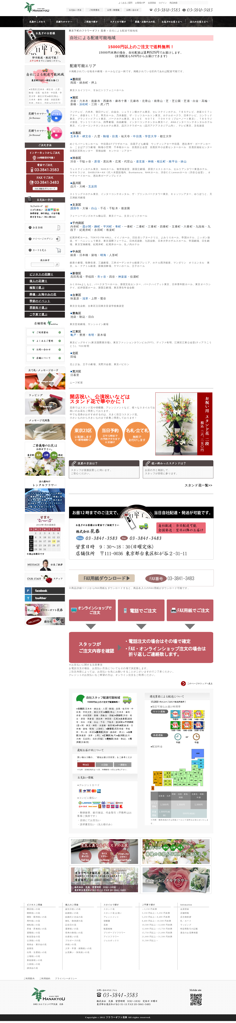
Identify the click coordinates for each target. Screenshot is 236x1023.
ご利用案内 (29, 978)
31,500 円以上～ (150, 940)
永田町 (98, 229)
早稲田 (89, 276)
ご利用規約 (44, 978)
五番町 (176, 226)
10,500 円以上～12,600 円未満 (157, 925)
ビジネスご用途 (34, 905)
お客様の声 (140, 3)
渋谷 (73, 161)
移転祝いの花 (33, 925)
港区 (75, 97)
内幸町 (74, 226)
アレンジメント (111, 917)
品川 (73, 186)
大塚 (85, 208)
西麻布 (107, 100)
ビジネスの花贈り (41, 274)
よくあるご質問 (125, 3)
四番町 (164, 226)
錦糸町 (83, 82)
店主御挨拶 (185, 917)
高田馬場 (76, 276)
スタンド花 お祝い (113, 913)
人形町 (113, 255)
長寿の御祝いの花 (74, 933)
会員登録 (152, 3)
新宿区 (76, 273)
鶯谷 (103, 298)
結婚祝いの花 (71, 913)
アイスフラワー (111, 937)
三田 (94, 104)
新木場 (101, 334)
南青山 (158, 100)
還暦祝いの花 (71, 929)
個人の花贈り (38, 281)
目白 (91, 316)
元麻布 (134, 100)
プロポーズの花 (73, 940)
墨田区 (76, 79)
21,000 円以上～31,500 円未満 (157, 937)
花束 (106, 925)
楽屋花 (30, 948)
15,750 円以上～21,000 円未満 (157, 933)
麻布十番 (121, 100)
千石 (103, 208)
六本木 (83, 100)
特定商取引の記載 (189, 929)
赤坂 (73, 100)
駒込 (82, 316)
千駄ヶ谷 (85, 161)
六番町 (188, 226)
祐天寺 (125, 136)
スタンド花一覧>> (198, 485)
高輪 (204, 100)
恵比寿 (107, 161)
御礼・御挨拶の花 (74, 921)
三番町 (152, 226)
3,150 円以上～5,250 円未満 (156, 913)
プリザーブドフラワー (115, 933)
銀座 (73, 255)
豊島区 (76, 313)
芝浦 (187, 100)
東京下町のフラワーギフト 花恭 (87, 30)
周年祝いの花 (33, 921)
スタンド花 (109, 909)
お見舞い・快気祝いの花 (77, 952)
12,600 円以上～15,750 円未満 (157, 929)
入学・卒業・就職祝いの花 (78, 948)
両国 (73, 82)
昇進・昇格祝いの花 (37, 929)
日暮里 (74, 375)
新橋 (73, 104)
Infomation (186, 905)
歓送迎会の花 (33, 937)
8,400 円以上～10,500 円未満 (156, 921)
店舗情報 (184, 913)
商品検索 (174, 3)
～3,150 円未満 (149, 909)
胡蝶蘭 (107, 921)
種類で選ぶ (37, 287)
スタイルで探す (111, 905)
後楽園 (125, 208)
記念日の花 (70, 925)
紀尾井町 (85, 229)
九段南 (200, 226)
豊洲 (82, 334)
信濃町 (134, 276)
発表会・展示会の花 (37, 944)
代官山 (128, 161)
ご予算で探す (148, 905)
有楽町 (110, 229)
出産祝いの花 (71, 937)
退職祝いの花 (33, 933)
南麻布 (95, 100)
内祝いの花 (70, 944)
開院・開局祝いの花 (37, 917)
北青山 (146, 100)
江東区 (76, 331)
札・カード (185, 921)
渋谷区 (76, 157)
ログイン (163, 3)
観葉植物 (108, 929)
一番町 (128, 226)
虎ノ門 (104, 104)
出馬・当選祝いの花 (37, 952)
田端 (73, 356)
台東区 (76, 294)
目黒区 (76, 132)
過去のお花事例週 (189, 933)
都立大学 (166, 136)
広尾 (118, 161)
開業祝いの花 (33, 913)
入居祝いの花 (33, 964)
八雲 (97, 136)
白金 (196, 100)
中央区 (76, 251)
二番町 (140, 226)
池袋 (73, 316)
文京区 (76, 204)
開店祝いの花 (33, 909)
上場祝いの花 (33, 956)
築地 (94, 255)
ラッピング (185, 925)
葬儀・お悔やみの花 (43, 294)
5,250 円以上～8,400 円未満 (156, 917)
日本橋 (83, 255)
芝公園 (176, 100)
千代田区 (78, 223)
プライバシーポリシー (66, 978)
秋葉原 (74, 298)
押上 (94, 82)
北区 (75, 353)
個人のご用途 (71, 905)
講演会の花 (32, 968)
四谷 (112, 276)
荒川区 (76, 371)
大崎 (82, 186)
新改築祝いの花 (34, 960)
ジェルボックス (111, 940)
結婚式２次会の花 (74, 917)
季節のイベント (40, 301)
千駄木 (113, 208)
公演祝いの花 (33, 940)
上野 (94, 298)
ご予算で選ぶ (38, 314)
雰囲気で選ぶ (38, 307)
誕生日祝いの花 (73, 909)
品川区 (76, 183)
